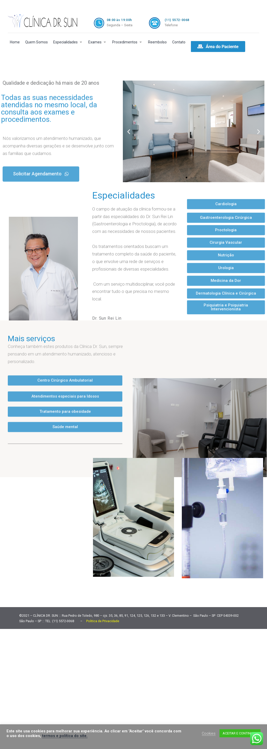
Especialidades (65, 42)
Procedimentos (124, 42)
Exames (95, 42)
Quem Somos (36, 42)
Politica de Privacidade (102, 620)
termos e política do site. (65, 735)
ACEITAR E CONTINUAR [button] (240, 733)
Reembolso (157, 42)
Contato (178, 42)
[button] (41, 166)
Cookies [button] (209, 733)
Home (15, 42)
